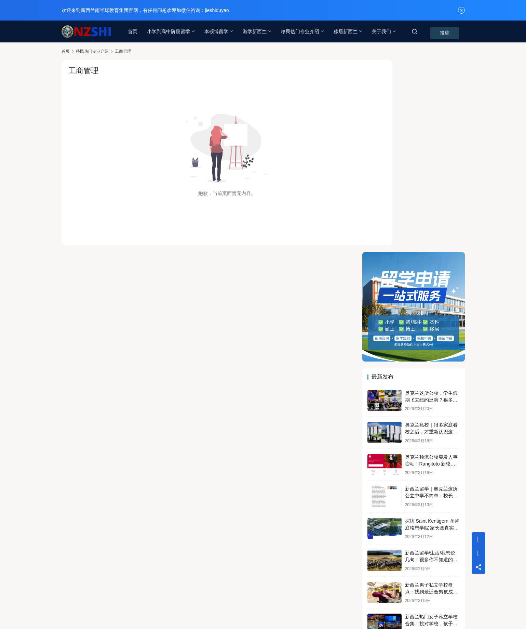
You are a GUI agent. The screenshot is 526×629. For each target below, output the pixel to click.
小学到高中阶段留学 (169, 31)
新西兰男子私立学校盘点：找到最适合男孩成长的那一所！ (431, 399)
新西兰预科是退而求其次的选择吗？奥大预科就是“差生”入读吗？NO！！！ (431, 463)
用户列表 (187, 596)
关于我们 (382, 31)
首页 (133, 31)
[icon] (396, 601)
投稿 (455, 31)
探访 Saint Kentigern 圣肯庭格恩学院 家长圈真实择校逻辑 (432, 335)
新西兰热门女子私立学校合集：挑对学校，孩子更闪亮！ (431, 431)
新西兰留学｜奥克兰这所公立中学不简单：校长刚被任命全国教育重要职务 (431, 303)
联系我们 (102, 596)
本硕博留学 (217, 31)
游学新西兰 (256, 31)
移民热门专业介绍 (301, 31)
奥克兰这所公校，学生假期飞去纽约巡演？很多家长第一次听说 (431, 207)
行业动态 (130, 596)
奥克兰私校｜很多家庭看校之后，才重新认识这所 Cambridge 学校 (431, 240)
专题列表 (159, 596)
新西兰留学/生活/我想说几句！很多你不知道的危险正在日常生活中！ (431, 367)
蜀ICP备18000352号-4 (191, 607)
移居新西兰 (347, 31)
